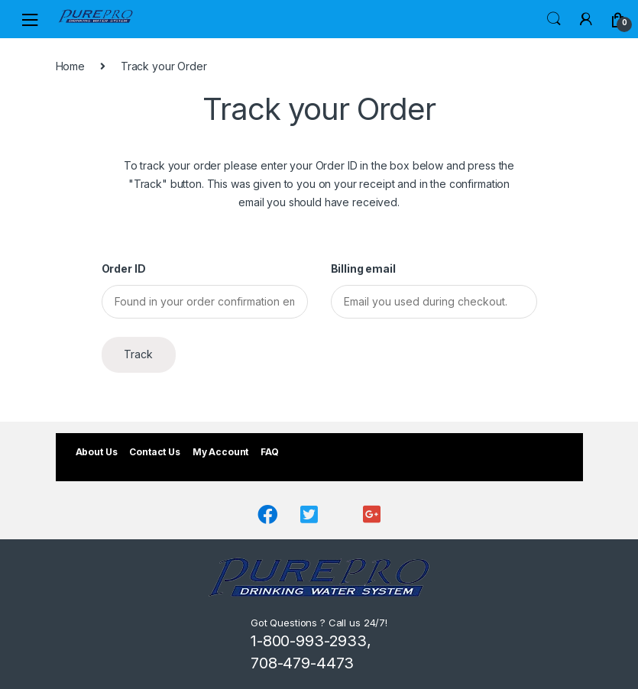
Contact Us (154, 452)
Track (138, 354)
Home (70, 66)
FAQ (270, 452)
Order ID (124, 268)
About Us (97, 452)
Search (554, 19)
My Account (221, 452)
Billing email (363, 268)
